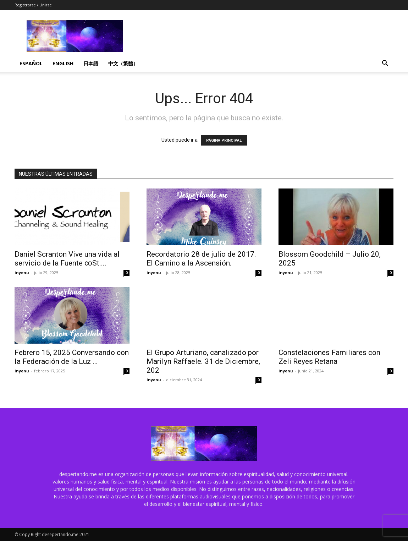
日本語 (90, 63)
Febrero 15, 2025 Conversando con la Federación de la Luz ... (72, 357)
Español (31, 63)
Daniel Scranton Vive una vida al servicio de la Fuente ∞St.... (67, 258)
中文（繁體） (123, 63)
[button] (384, 64)
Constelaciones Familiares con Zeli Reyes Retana (329, 357)
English (63, 63)
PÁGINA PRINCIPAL (224, 140)
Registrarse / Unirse (33, 4)
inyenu (22, 272)
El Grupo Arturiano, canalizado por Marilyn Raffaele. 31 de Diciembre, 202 (203, 361)
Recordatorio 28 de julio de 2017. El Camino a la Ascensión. (201, 258)
